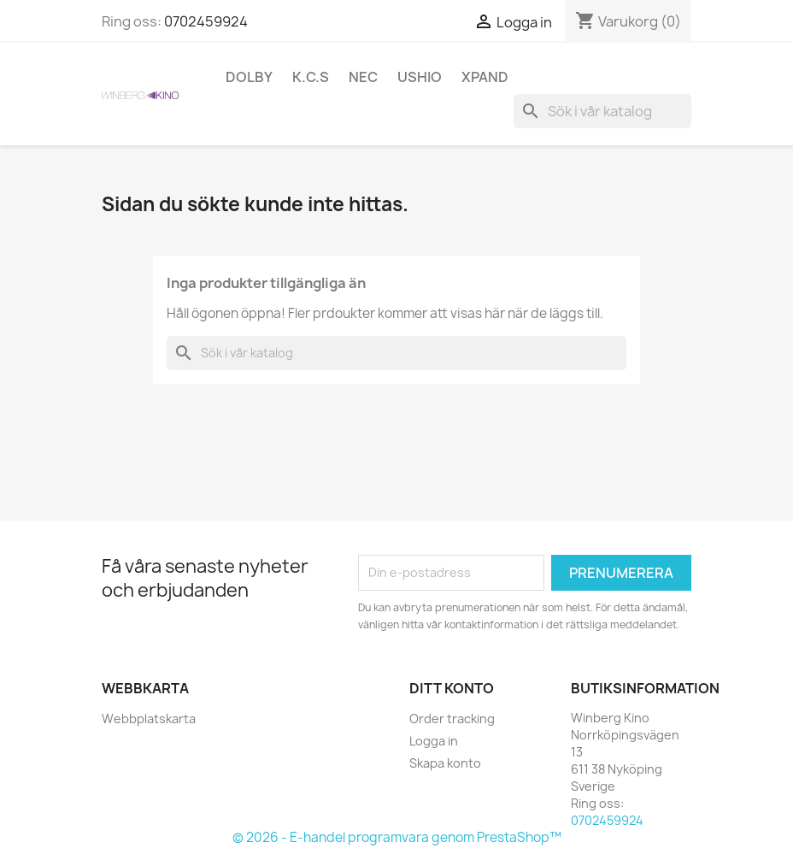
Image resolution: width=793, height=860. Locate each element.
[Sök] (602, 111)
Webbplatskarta (149, 718)
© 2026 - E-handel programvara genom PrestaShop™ (396, 837)
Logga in (433, 741)
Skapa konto (445, 763)
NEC (363, 77)
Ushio (419, 77)
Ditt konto (451, 688)
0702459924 (206, 21)
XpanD (484, 77)
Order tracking (452, 718)
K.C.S (310, 77)
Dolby (249, 77)
